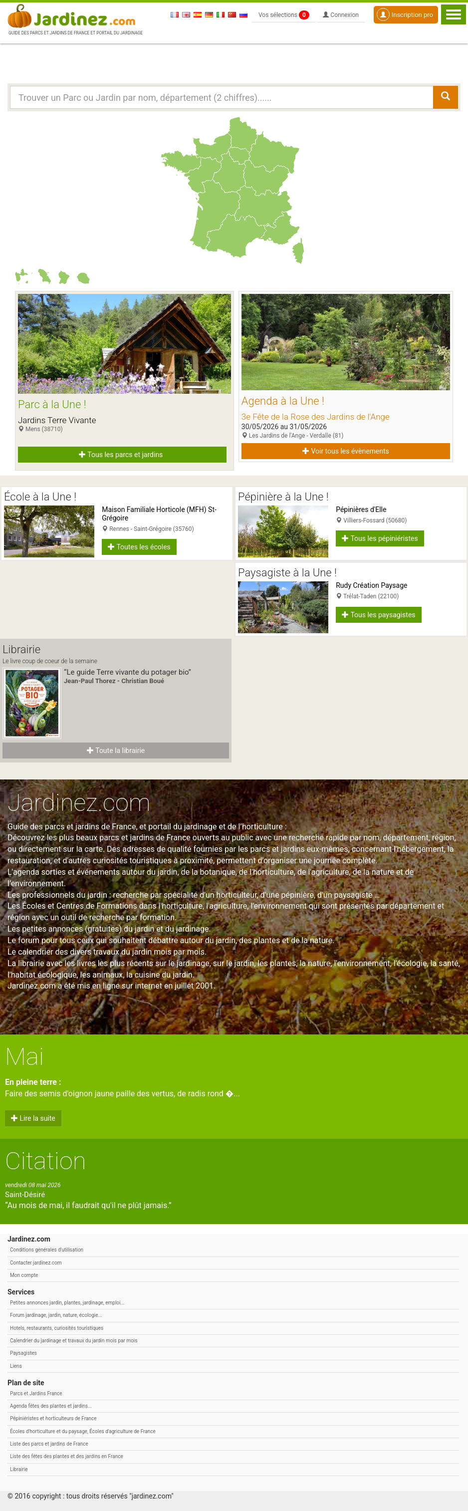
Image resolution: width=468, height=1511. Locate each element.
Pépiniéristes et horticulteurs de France (53, 1418)
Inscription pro (405, 14)
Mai (24, 1056)
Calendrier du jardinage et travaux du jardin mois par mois (73, 1340)
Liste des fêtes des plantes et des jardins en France (66, 1456)
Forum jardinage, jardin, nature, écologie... (56, 1315)
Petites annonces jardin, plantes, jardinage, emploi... (67, 1302)
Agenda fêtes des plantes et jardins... (51, 1406)
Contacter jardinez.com (35, 1262)
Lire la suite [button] (33, 1118)
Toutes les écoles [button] (139, 547)
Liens (16, 1366)
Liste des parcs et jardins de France (49, 1444)
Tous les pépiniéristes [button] (380, 538)
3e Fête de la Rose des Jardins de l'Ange (315, 417)
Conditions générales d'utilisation (46, 1250)
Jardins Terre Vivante (57, 420)
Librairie (19, 1469)
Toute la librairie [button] (116, 751)
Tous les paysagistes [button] (378, 615)
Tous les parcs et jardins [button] (121, 455)
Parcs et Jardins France (36, 1393)
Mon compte (24, 1275)
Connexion (341, 14)
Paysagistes (23, 1353)
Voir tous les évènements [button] (345, 451)
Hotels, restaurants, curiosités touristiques (56, 1328)
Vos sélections (283, 14)
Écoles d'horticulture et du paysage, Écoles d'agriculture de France (83, 1431)
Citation (45, 1161)
